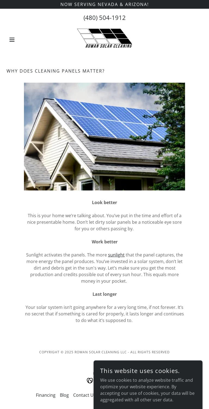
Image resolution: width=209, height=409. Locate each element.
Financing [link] (46, 395)
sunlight (116, 255)
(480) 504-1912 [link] (105, 17)
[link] (104, 39)
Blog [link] (64, 395)
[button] (21, 39)
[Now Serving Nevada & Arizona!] (104, 4)
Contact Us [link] (84, 395)
